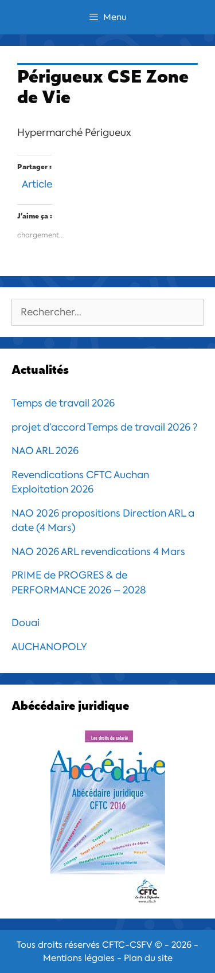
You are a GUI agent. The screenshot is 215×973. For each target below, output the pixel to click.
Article (37, 182)
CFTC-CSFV (127, 945)
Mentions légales (79, 958)
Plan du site (148, 958)
